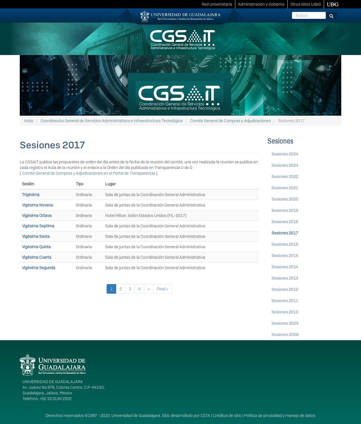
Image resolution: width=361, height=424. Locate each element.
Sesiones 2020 (285, 199)
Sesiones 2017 (285, 233)
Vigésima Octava (37, 215)
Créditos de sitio (227, 415)
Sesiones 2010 (285, 312)
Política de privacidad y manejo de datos (279, 415)
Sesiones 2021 (285, 187)
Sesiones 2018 (285, 221)
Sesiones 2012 (285, 289)
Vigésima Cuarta (36, 257)
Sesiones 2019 (285, 210)
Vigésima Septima (38, 226)
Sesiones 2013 (285, 278)
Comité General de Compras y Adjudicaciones (230, 120)
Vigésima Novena (37, 205)
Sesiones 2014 (285, 266)
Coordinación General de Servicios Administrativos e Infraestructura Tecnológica (112, 120)
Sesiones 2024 (285, 154)
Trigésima (30, 194)
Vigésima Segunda (38, 267)
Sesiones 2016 (285, 244)
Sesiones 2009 (285, 323)
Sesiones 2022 (285, 176)
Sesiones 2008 (285, 334)
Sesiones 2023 (285, 165)
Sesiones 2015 (285, 255)
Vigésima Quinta (36, 246)
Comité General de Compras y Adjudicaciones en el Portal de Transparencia (89, 173)
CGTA (205, 415)
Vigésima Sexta (36, 236)
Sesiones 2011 (285, 300)
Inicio (28, 120)
